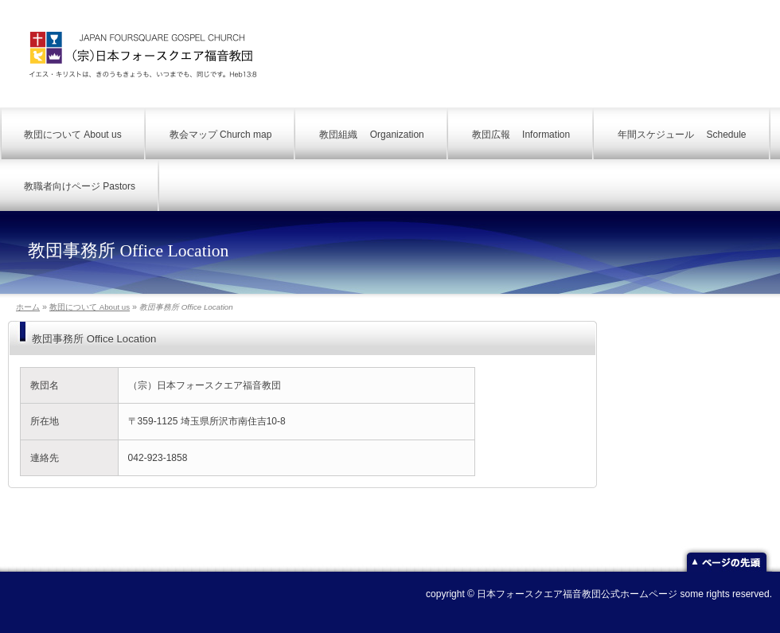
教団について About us (73, 134)
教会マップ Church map (221, 134)
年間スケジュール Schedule (682, 134)
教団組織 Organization (371, 134)
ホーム (28, 307)
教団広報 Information (521, 134)
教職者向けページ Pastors (79, 186)
